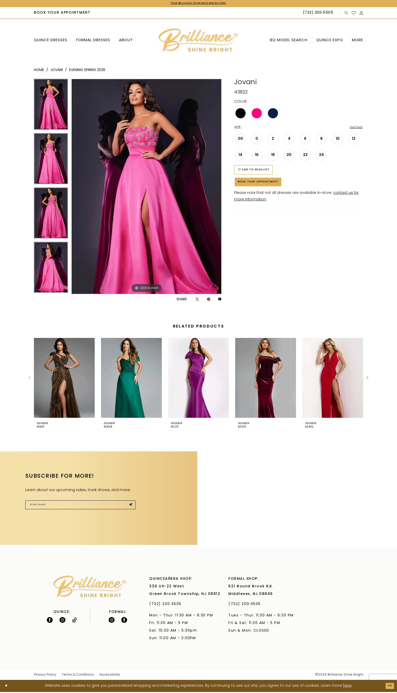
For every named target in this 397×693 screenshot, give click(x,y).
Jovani (56, 71)
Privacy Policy (45, 675)
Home (39, 71)
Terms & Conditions (78, 675)
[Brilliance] (198, 41)
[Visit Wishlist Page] (354, 14)
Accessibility (110, 675)
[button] (361, 14)
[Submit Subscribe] (129, 507)
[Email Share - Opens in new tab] (220, 300)
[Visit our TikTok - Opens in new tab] (74, 621)
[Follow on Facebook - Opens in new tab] (50, 621)
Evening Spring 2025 (87, 71)
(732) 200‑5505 (166, 605)
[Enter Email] (80, 507)
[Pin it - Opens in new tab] (208, 300)
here (347, 687)
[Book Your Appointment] (62, 14)
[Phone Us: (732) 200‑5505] (318, 14)
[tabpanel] (51, 107)
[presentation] (64, 379)
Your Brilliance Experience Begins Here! (198, 4)
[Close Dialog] (7, 687)
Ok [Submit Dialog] (388, 687)
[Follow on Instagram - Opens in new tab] (62, 621)
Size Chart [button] (354, 129)
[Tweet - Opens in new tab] (197, 300)
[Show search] (346, 14)
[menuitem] (62, 14)
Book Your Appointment (267, 191)
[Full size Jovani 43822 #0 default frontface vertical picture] (146, 187)
